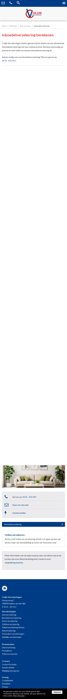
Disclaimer (6, 684)
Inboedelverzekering (12, 524)
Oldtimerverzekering (10, 624)
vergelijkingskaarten (14, 562)
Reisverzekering (8, 631)
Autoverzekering (9, 615)
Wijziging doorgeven (10, 671)
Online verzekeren (14, 535)
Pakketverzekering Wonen (13, 627)
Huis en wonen (25, 26)
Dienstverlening (8, 647)
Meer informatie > (19, 696)
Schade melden (19, 513)
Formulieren (7, 651)
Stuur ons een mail (20, 505)
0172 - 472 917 (9, 60)
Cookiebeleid (7, 680)
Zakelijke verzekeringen (12, 637)
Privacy (5, 687)
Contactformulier (9, 664)
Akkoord (57, 692)
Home (4, 26)
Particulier (13, 26)
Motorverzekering (9, 621)
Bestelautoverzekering (11, 618)
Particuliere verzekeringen (13, 634)
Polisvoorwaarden (9, 654)
